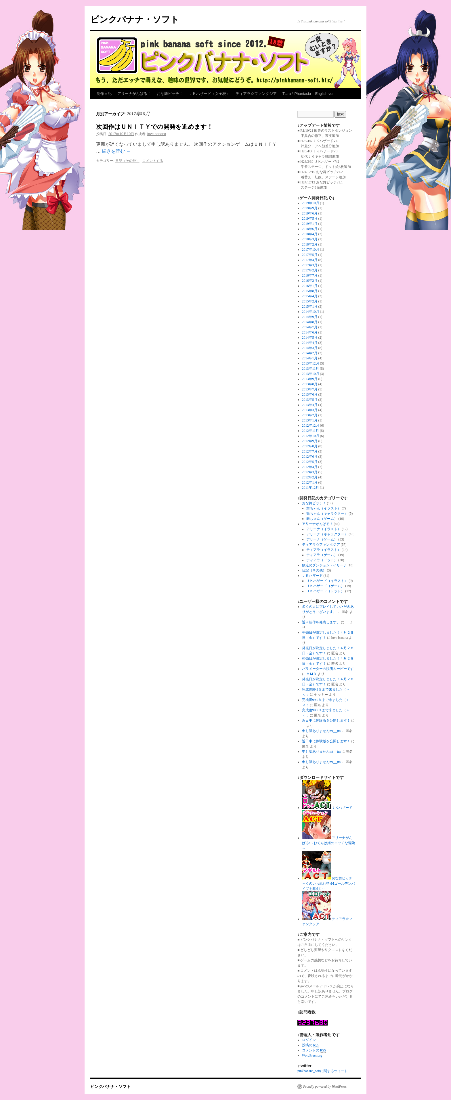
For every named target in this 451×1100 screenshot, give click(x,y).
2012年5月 (310, 462)
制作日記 (104, 93)
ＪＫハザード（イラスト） (327, 581)
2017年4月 (310, 260)
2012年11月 (310, 431)
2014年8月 (310, 322)
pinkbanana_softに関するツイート (322, 1071)
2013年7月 (310, 389)
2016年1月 (310, 286)
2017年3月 (310, 265)
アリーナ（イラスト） (323, 529)
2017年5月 (310, 255)
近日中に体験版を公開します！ (326, 720)
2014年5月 (310, 338)
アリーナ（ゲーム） (321, 539)
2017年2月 (310, 270)
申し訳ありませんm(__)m (321, 731)
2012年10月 (310, 436)
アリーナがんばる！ (134, 93)
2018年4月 (310, 234)
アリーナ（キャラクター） (327, 534)
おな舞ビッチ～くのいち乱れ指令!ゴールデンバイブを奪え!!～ (328, 883)
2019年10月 (310, 203)
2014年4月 (310, 343)
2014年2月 (310, 353)
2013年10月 (310, 374)
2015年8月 (310, 291)
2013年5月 (310, 400)
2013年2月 (310, 415)
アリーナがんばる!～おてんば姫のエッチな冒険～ (328, 843)
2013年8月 (310, 384)
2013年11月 (310, 369)
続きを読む (116, 151)
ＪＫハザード (312, 576)
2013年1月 (310, 420)
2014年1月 (310, 358)
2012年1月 (310, 482)
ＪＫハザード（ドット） (325, 591)
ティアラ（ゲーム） (321, 555)
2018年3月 (310, 239)
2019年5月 (310, 218)
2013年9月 (310, 379)
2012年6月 (310, 457)
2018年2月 (310, 244)
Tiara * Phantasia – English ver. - (309, 93)
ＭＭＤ (311, 674)
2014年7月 (310, 327)
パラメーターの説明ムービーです (328, 669)
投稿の (310, 1045)
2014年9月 (310, 317)
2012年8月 (310, 446)
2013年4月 (310, 405)
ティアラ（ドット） (321, 560)
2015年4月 (310, 296)
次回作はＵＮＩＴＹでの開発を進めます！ (154, 126)
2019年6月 (310, 213)
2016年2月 (310, 281)
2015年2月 (310, 301)
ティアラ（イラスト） (323, 550)
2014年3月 (310, 348)
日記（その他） (127, 161)
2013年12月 (310, 363)
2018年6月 (310, 229)
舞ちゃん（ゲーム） (321, 519)
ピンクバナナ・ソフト (134, 19)
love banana (156, 134)
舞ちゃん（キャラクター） (327, 513)
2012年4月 (310, 467)
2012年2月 (310, 477)
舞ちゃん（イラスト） (323, 508)
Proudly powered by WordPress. (325, 1086)
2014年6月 (310, 332)
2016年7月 (310, 275)
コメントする (152, 161)
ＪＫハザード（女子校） (209, 93)
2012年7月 (310, 451)
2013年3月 (310, 410)
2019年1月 (310, 224)
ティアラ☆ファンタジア (256, 93)
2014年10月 (310, 312)
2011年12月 (310, 488)
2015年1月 (310, 306)
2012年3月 (310, 472)
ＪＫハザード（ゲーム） (325, 586)
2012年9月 (310, 441)
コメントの (314, 1050)
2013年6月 (310, 394)
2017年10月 (310, 250)
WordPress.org (312, 1055)
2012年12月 (310, 425)
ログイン (309, 1040)
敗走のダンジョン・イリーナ (324, 565)
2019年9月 (310, 208)
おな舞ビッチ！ (170, 93)
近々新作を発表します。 (321, 622)
